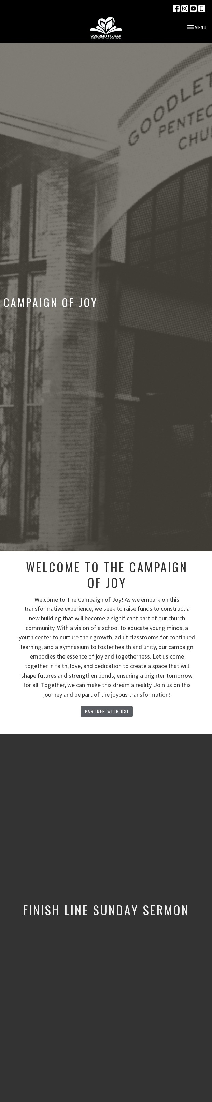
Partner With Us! (107, 711)
